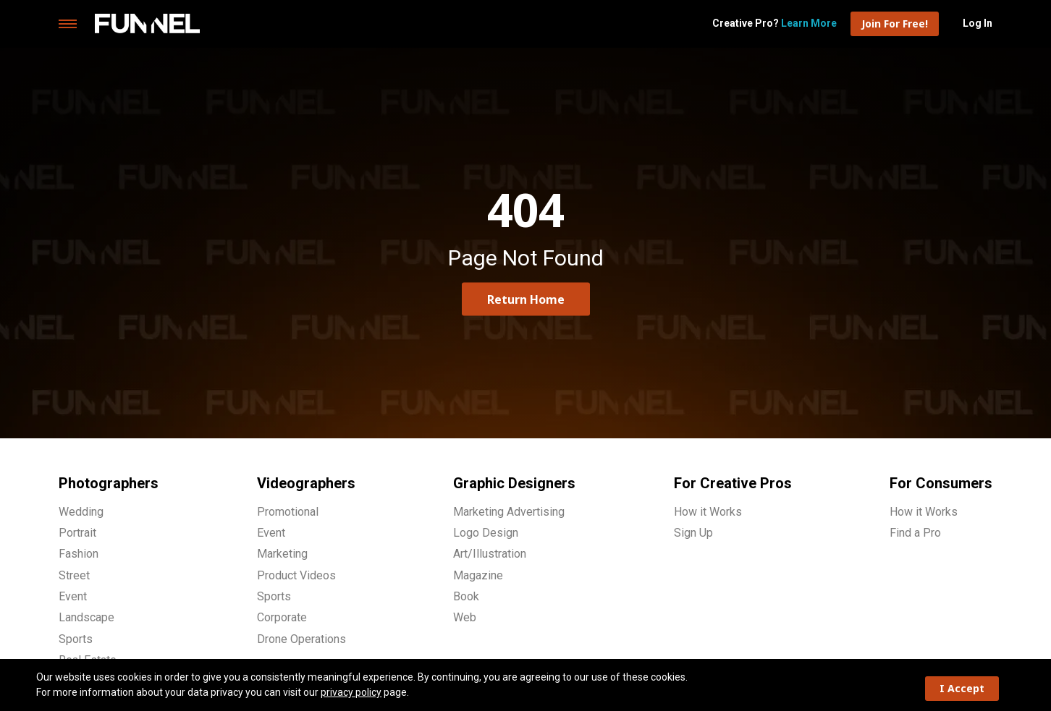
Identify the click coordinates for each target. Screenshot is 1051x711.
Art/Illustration (489, 554)
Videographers (306, 483)
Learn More (809, 23)
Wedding (81, 512)
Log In (977, 23)
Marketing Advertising (509, 512)
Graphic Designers (514, 483)
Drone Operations (301, 639)
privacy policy (351, 692)
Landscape (86, 617)
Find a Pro (915, 533)
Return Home (526, 299)
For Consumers (941, 483)
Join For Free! (894, 23)
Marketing (282, 554)
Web (464, 617)
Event (73, 596)
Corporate (282, 617)
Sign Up (693, 533)
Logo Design (485, 533)
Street (74, 575)
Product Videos (296, 575)
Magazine (478, 575)
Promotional (287, 512)
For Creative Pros (733, 483)
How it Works (708, 512)
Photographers (109, 483)
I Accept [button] (962, 688)
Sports (76, 639)
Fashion (78, 554)
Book (466, 596)
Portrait (77, 533)
